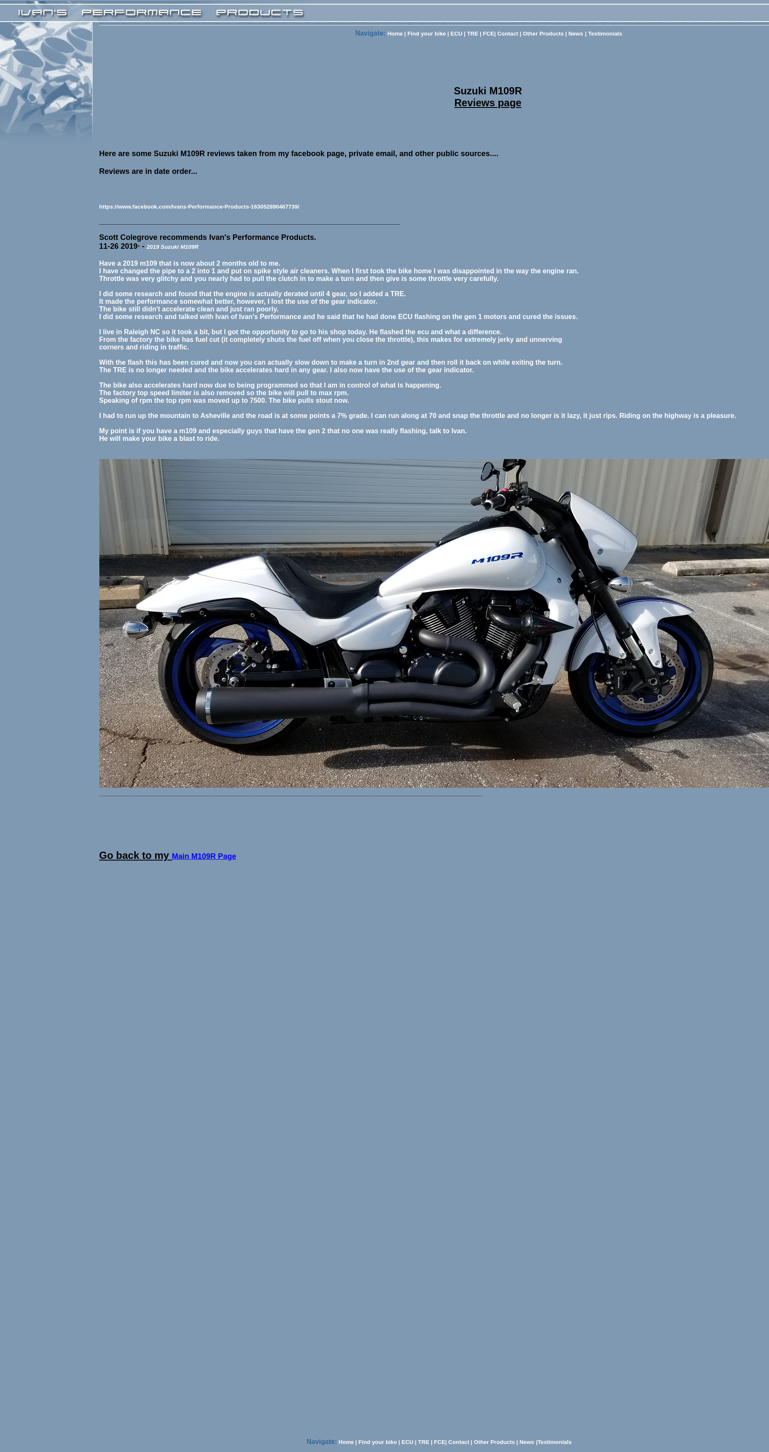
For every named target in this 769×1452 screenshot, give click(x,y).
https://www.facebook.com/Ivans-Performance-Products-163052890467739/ (199, 207)
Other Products (543, 33)
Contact (507, 33)
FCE (488, 33)
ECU (456, 33)
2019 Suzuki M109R (173, 247)
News (576, 33)
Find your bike (427, 33)
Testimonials (604, 33)
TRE (471, 33)
